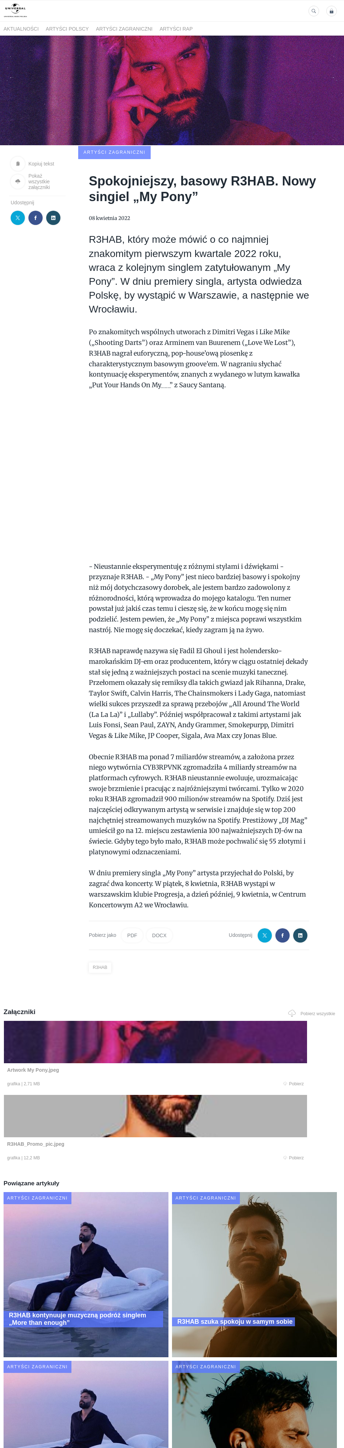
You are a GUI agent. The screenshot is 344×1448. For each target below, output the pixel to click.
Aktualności (21, 29)
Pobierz (69, 1038)
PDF (132, 888)
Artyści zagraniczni (124, 29)
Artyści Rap (176, 29)
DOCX (159, 888)
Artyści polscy (67, 29)
